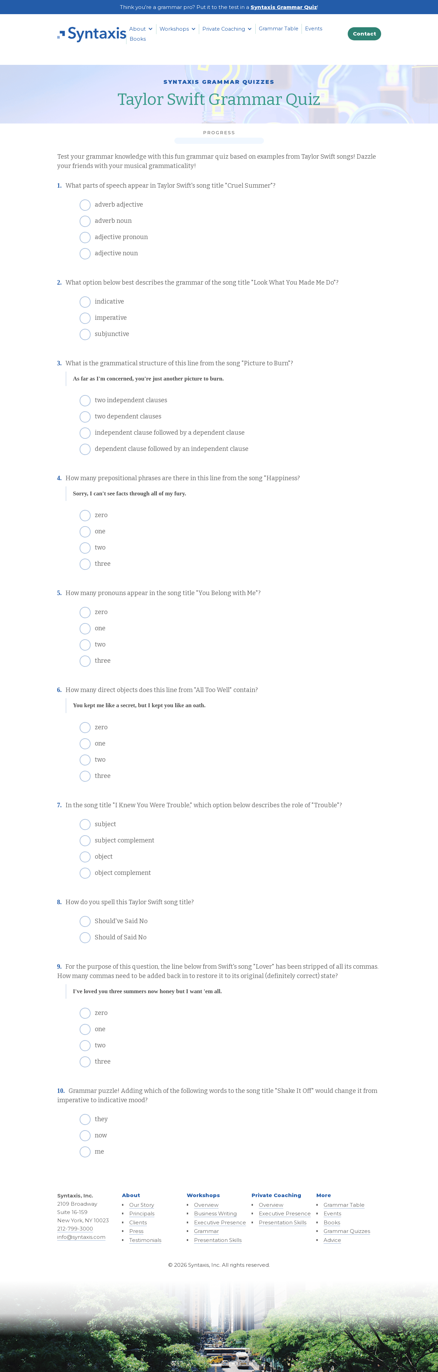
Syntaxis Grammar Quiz (284, 7)
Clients (138, 1222)
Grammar (206, 1231)
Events (313, 29)
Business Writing (215, 1213)
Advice (332, 1240)
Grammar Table (278, 29)
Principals (141, 1213)
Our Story (141, 1205)
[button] (141, 29)
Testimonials (145, 1240)
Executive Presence (220, 1222)
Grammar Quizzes (347, 1231)
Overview (206, 1205)
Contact (364, 33)
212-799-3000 (75, 1228)
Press (136, 1231)
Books (138, 39)
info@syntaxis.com (81, 1237)
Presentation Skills (218, 1240)
